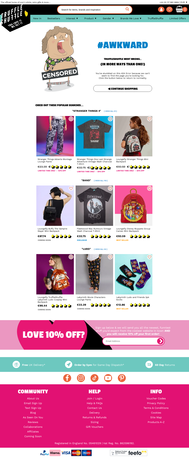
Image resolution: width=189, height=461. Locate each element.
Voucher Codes (156, 398)
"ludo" (94, 248)
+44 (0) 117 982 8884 (169, 2)
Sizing (94, 422)
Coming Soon (33, 436)
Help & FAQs (94, 403)
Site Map (156, 417)
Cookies (156, 412)
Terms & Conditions (156, 408)
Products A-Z (156, 422)
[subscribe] (160, 341)
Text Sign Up (33, 408)
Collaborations (32, 427)
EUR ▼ (184, 2)
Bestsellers (53, 18)
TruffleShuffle (155, 18)
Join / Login (94, 398)
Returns (160, 364)
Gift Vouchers (94, 427)
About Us (33, 398)
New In (37, 18)
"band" (94, 180)
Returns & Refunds (94, 417)
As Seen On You (33, 417)
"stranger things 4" (94, 110)
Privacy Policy (156, 403)
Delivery (94, 412)
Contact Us (94, 408)
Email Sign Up (33, 403)
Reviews (33, 422)
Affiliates (33, 431)
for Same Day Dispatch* (94, 364)
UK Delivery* (29, 364)
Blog (33, 412)
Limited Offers (177, 18)
